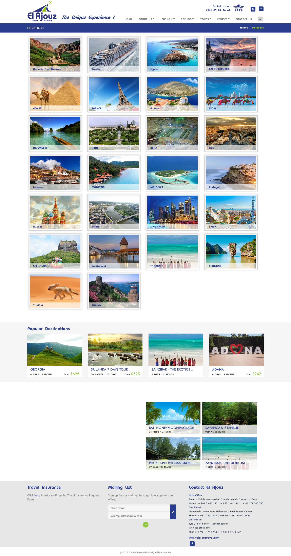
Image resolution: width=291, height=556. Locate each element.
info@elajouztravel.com (204, 537)
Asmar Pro (166, 552)
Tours (205, 19)
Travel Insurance (44, 487)
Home (128, 19)
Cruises (223, 19)
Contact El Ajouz (206, 487)
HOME (244, 27)
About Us (146, 19)
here (37, 495)
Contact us (244, 19)
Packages (187, 19)
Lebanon (167, 19)
